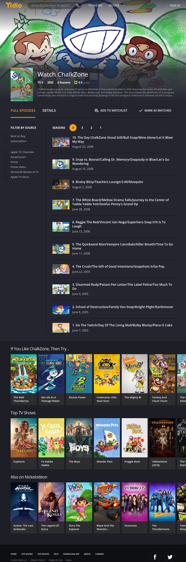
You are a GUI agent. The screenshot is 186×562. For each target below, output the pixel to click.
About (87, 554)
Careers (99, 554)
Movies (114, 5)
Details (49, 110)
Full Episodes (23, 110)
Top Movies (43, 554)
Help (56, 554)
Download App (71, 554)
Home (14, 554)
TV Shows (95, 5)
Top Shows (27, 554)
